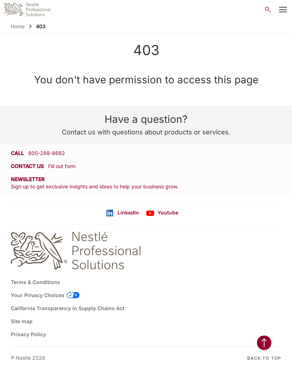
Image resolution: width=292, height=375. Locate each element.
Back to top (264, 358)
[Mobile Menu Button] (283, 9)
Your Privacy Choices (37, 295)
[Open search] (268, 9)
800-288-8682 (46, 153)
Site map (22, 321)
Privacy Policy (28, 334)
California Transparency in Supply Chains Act (67, 308)
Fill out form (62, 166)
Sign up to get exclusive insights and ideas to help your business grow (94, 186)
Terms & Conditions (35, 282)
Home (18, 26)
